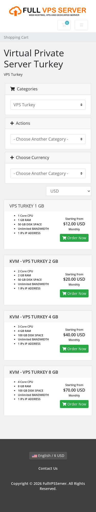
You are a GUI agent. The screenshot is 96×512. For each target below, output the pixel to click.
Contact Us (48, 468)
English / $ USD (48, 455)
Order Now (74, 237)
